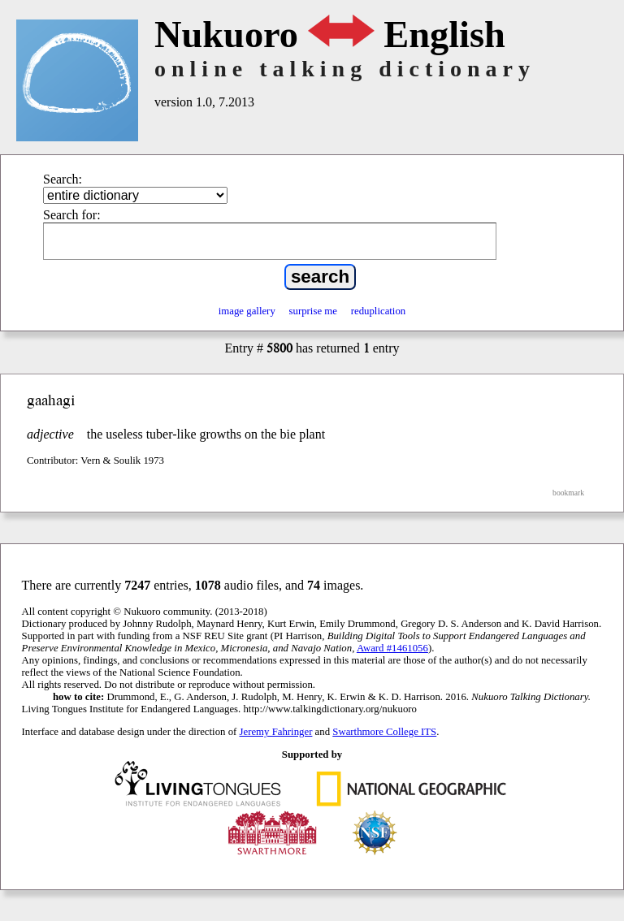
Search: (62, 179)
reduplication (378, 311)
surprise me (313, 311)
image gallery (247, 311)
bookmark (568, 492)
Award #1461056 (392, 648)
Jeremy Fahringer (276, 731)
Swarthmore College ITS (384, 731)
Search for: (72, 215)
